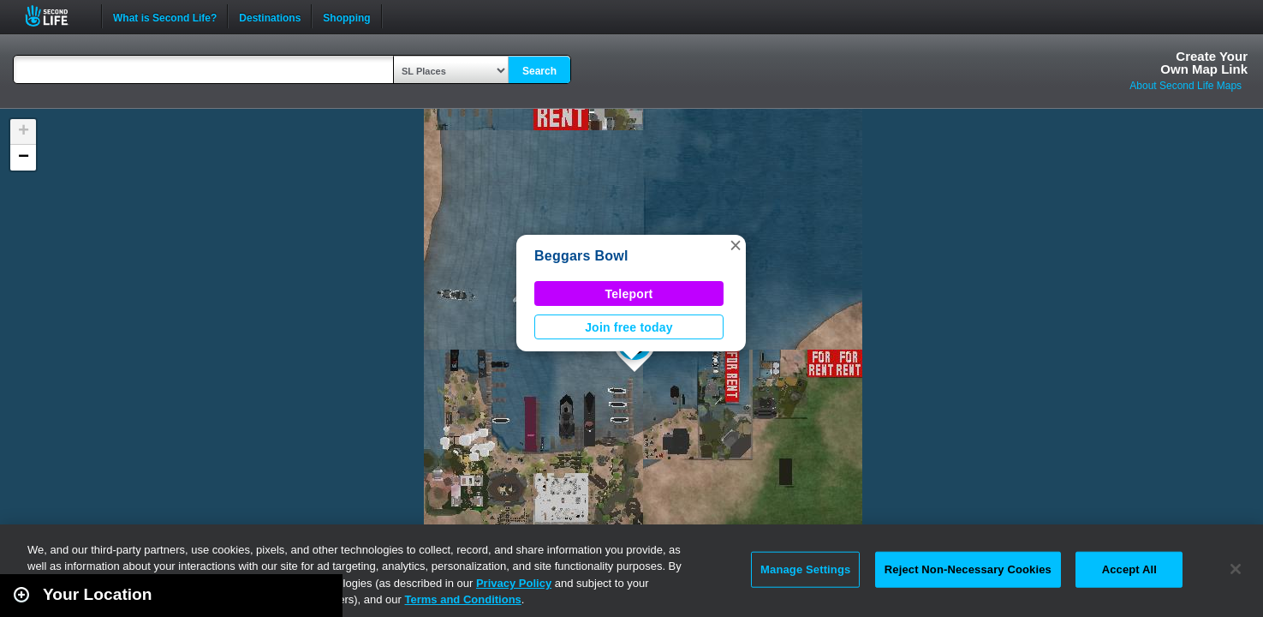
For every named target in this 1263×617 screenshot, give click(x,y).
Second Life (56, 15)
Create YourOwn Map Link (1204, 62)
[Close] (1235, 569)
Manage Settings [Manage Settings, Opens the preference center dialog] (805, 569)
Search (539, 71)
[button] (735, 245)
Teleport (629, 294)
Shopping (346, 16)
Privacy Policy (513, 583)
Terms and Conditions (463, 599)
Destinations (270, 16)
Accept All (1129, 569)
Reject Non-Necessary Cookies (968, 569)
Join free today (629, 327)
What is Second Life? (165, 16)
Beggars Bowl (581, 256)
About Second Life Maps (1185, 86)
